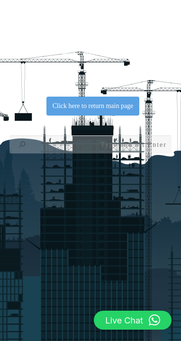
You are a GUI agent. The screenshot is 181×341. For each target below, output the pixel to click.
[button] (133, 320)
